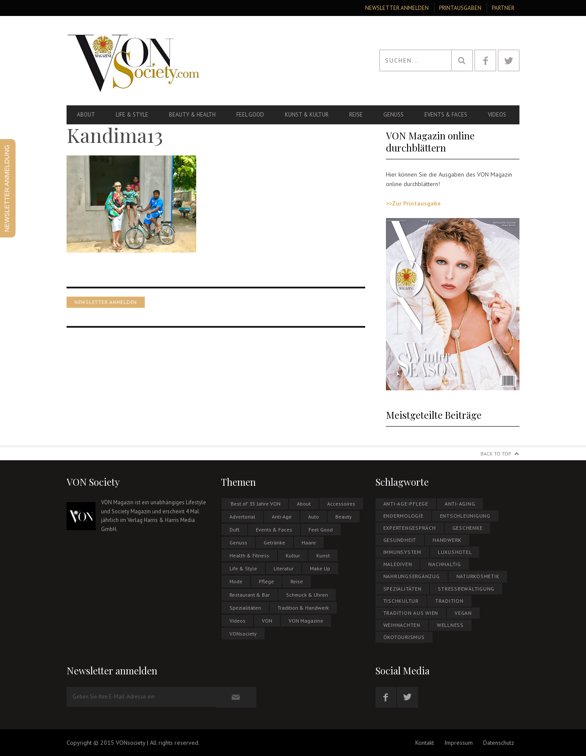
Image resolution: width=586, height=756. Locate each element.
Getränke (274, 542)
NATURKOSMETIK (478, 576)
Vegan (463, 613)
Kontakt (424, 743)
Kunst (323, 555)
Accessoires (341, 503)
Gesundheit (400, 540)
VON (267, 620)
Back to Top (496, 453)
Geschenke (467, 528)
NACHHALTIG (444, 564)
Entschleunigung (465, 515)
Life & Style (132, 114)
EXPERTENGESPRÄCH (409, 528)
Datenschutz (498, 743)
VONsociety (243, 633)
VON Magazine (306, 620)
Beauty (343, 516)
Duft (234, 529)
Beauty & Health (192, 114)
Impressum (458, 743)
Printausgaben (460, 8)
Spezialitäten (245, 607)
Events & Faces (445, 114)
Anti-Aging (460, 503)
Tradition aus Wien (411, 613)
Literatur (283, 568)
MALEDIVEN (397, 564)
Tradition (449, 601)
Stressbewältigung (466, 588)
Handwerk (447, 540)
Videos (497, 114)
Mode (235, 581)
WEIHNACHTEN (401, 625)
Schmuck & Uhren (307, 595)
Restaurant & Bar (249, 595)
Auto (313, 516)
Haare (309, 542)
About (86, 114)
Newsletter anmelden (397, 8)
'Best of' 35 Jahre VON (254, 503)
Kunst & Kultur (306, 114)
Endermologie (403, 515)
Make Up (320, 568)
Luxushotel (455, 552)
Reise (356, 114)
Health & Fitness (249, 555)
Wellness (450, 625)
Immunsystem (402, 552)
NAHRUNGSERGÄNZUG (411, 576)
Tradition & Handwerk (303, 607)
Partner (503, 8)
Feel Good (250, 114)
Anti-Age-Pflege (405, 503)
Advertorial (242, 516)
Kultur (293, 555)
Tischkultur (401, 601)
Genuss (393, 114)
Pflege (266, 581)
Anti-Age (282, 516)
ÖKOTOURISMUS (404, 637)
